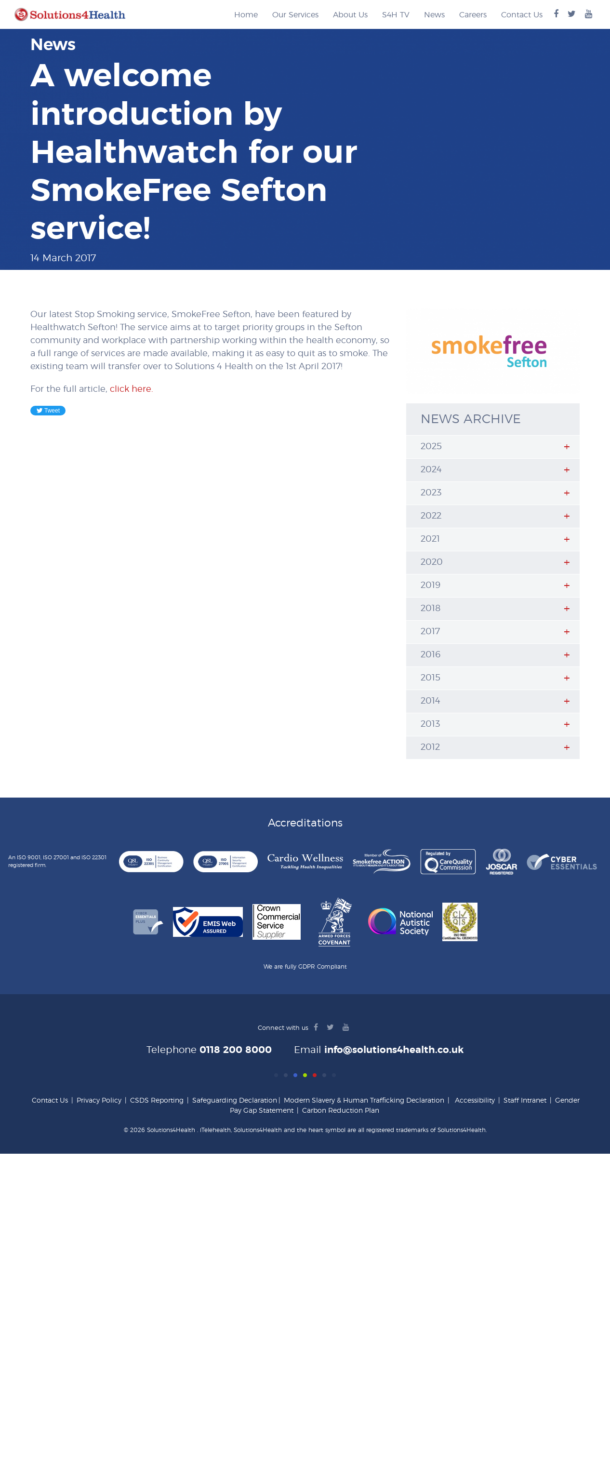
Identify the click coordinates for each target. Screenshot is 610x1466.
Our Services (295, 15)
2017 (430, 631)
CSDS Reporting (157, 1100)
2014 (430, 701)
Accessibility (475, 1100)
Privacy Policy (99, 1100)
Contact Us (522, 15)
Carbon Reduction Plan (340, 1110)
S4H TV (396, 15)
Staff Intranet (525, 1100)
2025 (431, 446)
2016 (431, 655)
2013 (430, 724)
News (434, 15)
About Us (350, 15)
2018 (431, 608)
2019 (430, 585)
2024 (431, 470)
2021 (430, 539)
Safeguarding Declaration (234, 1100)
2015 (430, 678)
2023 (431, 493)
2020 (432, 562)
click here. (131, 389)
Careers (473, 15)
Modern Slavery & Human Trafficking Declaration (364, 1100)
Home (246, 15)
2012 (430, 747)
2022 (431, 516)
